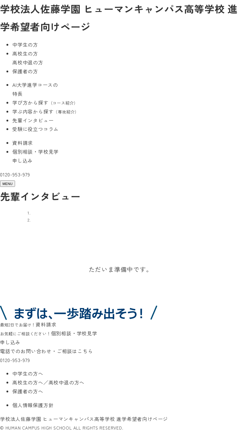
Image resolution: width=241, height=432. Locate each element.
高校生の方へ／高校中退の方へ (48, 382)
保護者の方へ (27, 391)
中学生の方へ (27, 373)
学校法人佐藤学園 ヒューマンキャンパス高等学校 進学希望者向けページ (84, 418)
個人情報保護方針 (32, 405)
